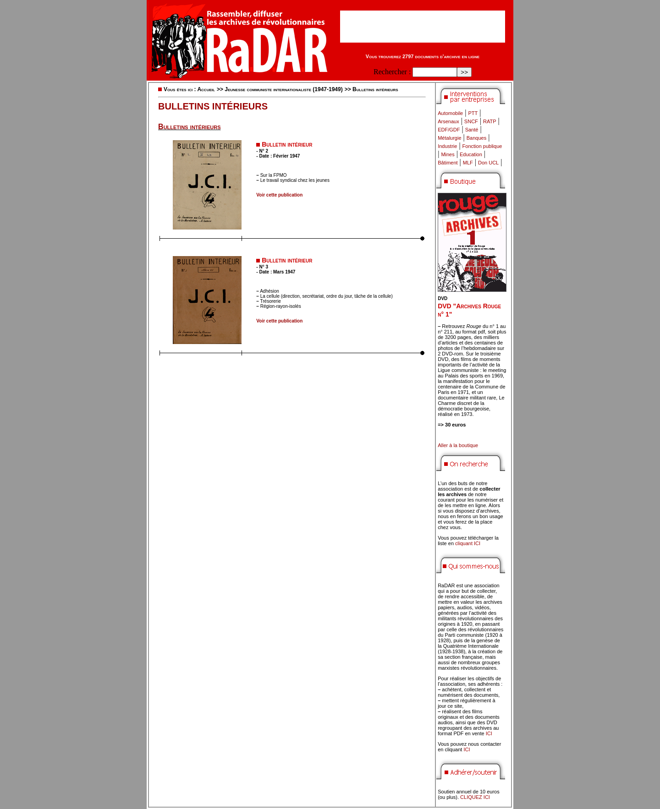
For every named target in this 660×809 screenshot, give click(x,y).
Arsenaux (448, 121)
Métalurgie (449, 138)
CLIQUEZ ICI (475, 797)
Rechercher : (392, 72)
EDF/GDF (449, 129)
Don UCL (488, 162)
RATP (489, 121)
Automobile (450, 113)
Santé (471, 129)
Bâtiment (447, 162)
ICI (489, 733)
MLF (468, 162)
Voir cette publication (279, 194)
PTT (473, 113)
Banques (476, 138)
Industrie (447, 146)
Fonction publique (482, 146)
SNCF (471, 121)
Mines (447, 154)
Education (471, 154)
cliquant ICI (467, 543)
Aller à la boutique (458, 445)
